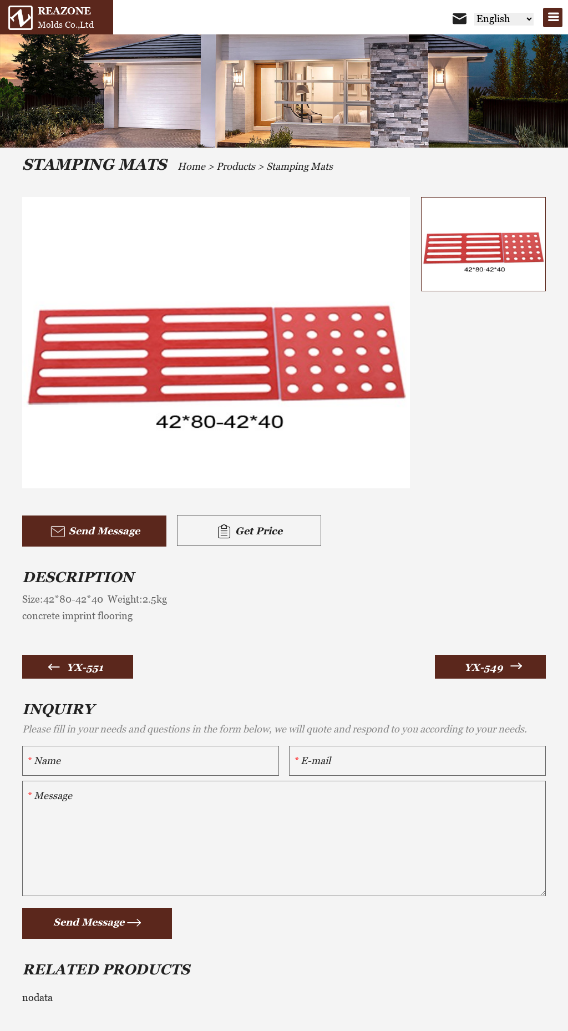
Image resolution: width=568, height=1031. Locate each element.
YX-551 (85, 667)
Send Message (94, 531)
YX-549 (483, 667)
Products (235, 166)
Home (191, 166)
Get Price (249, 531)
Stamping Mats (299, 166)
